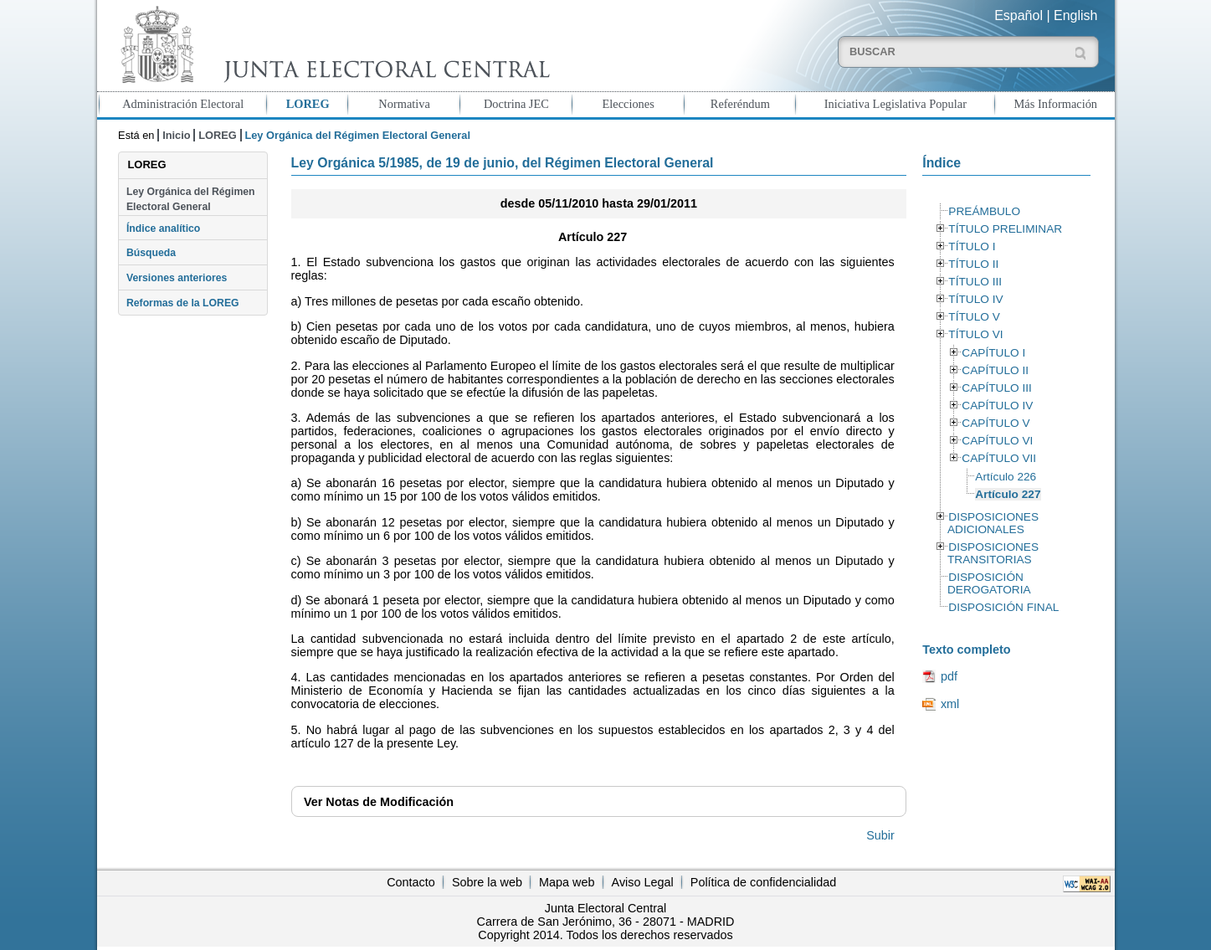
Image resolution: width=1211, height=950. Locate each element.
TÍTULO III (975, 281)
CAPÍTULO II (995, 370)
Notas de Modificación (379, 802)
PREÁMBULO (984, 211)
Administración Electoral (183, 103)
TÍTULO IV (975, 299)
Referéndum (740, 103)
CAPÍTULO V (995, 423)
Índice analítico (163, 228)
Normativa (404, 103)
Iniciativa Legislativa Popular (895, 103)
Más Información (1056, 103)
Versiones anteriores (176, 278)
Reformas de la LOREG (182, 303)
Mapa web (566, 882)
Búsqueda (151, 253)
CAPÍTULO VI (997, 440)
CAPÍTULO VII (999, 458)
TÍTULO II (973, 264)
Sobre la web (487, 882)
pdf (949, 676)
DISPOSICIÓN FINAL (1003, 607)
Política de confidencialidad (763, 882)
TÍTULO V (973, 317)
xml (950, 704)
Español (1018, 15)
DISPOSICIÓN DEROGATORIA (989, 583)
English (1075, 15)
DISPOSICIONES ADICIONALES (993, 523)
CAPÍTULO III (996, 388)
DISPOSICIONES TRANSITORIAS (993, 553)
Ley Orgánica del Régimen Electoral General (190, 199)
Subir (880, 835)
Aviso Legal (643, 882)
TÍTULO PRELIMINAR (1005, 229)
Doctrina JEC (516, 103)
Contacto (411, 882)
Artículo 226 (1005, 476)
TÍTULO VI (975, 334)
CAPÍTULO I (993, 353)
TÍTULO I (971, 246)
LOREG (308, 103)
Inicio (176, 135)
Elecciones (628, 103)
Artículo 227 (1007, 494)
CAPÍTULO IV (997, 405)
